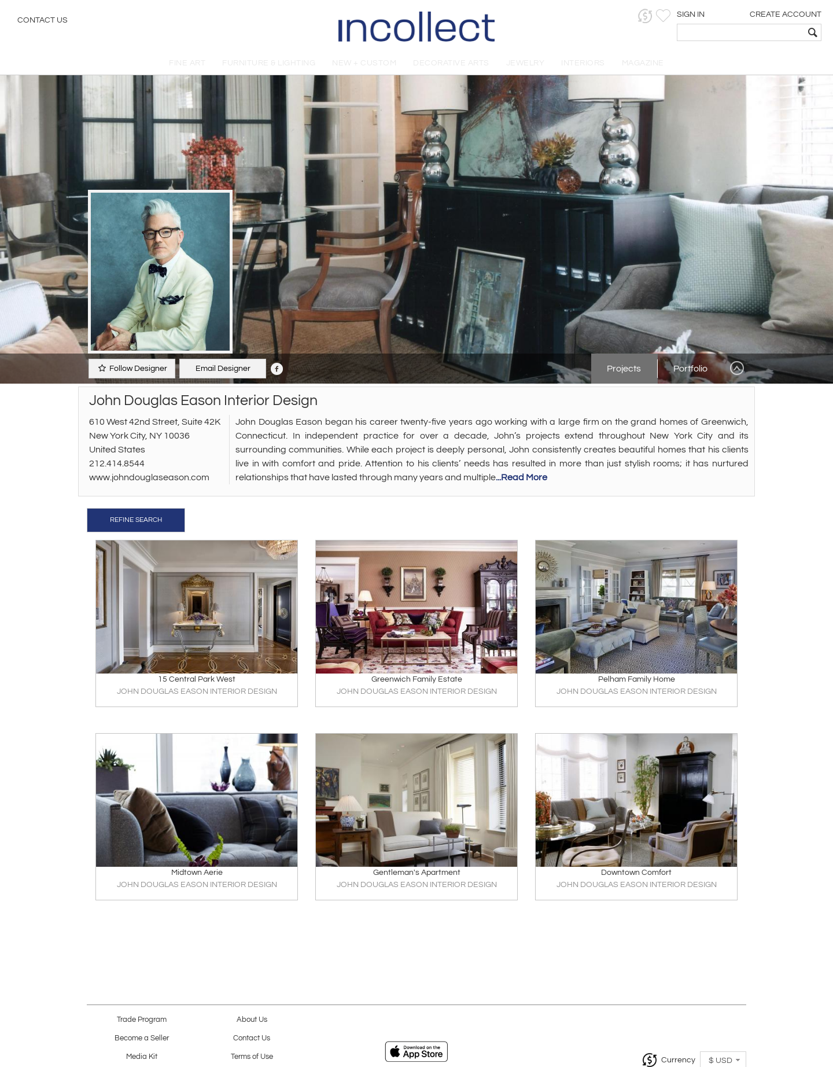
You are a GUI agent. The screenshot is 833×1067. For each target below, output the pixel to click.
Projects (624, 368)
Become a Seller (142, 1038)
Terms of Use (252, 1057)
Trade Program (142, 1020)
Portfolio (690, 368)
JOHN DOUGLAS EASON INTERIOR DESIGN (197, 691)
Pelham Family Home (636, 679)
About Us (252, 1020)
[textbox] (740, 32)
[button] (645, 16)
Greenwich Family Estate (416, 679)
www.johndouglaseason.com (149, 477)
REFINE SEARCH (136, 520)
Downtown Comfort (636, 873)
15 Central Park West (196, 679)
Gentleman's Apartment (416, 873)
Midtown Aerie (197, 873)
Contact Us (42, 20)
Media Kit (141, 1057)
